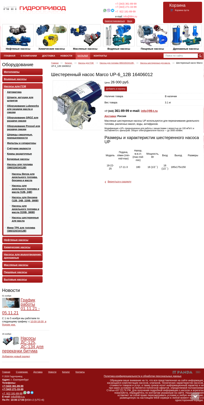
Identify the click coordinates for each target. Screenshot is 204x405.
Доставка (110, 116)
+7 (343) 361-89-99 (125, 3)
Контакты (80, 372)
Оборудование (17, 64)
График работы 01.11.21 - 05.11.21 (21, 306)
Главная (55, 63)
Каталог (82, 55)
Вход (129, 21)
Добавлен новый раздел (16, 356)
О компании (22, 372)
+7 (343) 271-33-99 (125, 6)
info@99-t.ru (130, 16)
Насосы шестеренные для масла (155, 63)
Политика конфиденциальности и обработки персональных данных (143, 376)
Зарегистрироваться (115, 21)
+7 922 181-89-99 (125, 11)
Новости (11, 290)
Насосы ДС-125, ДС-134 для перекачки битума (22, 344)
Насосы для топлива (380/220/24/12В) (117, 63)
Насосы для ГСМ (86, 63)
